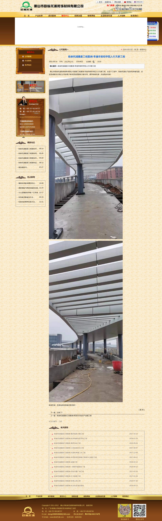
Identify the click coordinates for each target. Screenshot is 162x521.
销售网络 (91, 16)
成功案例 (52, 16)
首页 (100, 2)
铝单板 (118, 5)
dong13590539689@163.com (30, 117)
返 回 (141, 410)
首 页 (136, 49)
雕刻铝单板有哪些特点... (27, 183)
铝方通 (139, 5)
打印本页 (79, 62)
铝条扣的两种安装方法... (27, 202)
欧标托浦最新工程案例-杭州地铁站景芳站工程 (70, 438)
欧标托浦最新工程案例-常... (28, 149)
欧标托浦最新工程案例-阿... (28, 153)
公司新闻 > (63, 49)
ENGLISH (140, 2)
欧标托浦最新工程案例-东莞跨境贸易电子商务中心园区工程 (75, 457)
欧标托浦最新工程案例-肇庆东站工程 (67, 443)
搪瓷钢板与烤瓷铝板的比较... (29, 188)
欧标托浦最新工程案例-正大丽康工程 (67, 476)
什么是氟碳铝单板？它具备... (29, 192)
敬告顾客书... (23, 167)
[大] (66, 62)
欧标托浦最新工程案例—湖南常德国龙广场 (69, 467)
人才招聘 (121, 16)
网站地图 (117, 2)
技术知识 (28, 65)
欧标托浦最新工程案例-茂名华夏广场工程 (69, 471)
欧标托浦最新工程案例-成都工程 (65, 462)
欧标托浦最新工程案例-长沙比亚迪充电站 (69, 486)
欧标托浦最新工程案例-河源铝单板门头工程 (70, 453)
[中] (69, 62)
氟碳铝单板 (126, 5)
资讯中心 (65, 16)
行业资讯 (28, 61)
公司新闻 (28, 56)
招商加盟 (78, 16)
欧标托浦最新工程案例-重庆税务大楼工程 (69, 434)
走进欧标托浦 (106, 16)
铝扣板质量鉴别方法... (26, 197)
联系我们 (134, 16)
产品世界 (39, 16)
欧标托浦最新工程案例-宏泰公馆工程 (67, 481)
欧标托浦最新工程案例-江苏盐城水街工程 (69, 448)
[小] (72, 62)
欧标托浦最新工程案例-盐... (28, 163)
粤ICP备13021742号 (92, 514)
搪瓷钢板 (133, 5)
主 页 (27, 16)
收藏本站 (108, 2)
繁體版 (129, 2)
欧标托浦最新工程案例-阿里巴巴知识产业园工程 (74, 416)
